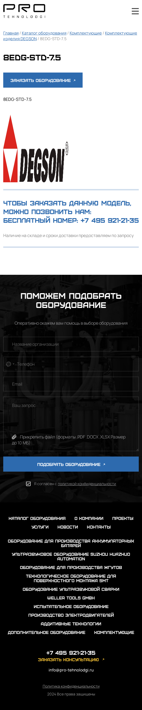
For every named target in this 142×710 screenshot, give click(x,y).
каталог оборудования (37, 518)
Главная (11, 33)
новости (68, 526)
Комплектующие (86, 33)
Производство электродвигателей (71, 615)
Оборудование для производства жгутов (71, 567)
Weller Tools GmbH (71, 597)
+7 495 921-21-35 (120, 11)
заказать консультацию (68, 659)
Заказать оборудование (43, 80)
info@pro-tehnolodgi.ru (71, 670)
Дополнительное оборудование (46, 632)
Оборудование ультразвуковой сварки (71, 589)
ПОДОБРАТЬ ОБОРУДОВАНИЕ (71, 464)
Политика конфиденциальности (71, 686)
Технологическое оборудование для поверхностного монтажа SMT (71, 578)
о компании (89, 518)
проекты (122, 518)
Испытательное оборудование (71, 606)
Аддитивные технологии (71, 623)
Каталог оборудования (44, 33)
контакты (99, 526)
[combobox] (10, 364)
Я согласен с (75, 483)
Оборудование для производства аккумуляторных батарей (71, 543)
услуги (40, 526)
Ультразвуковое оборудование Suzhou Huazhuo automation (71, 556)
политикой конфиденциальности (87, 483)
